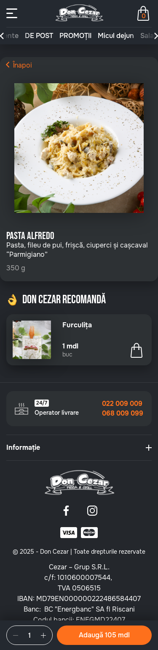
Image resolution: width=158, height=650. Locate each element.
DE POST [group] (39, 36)
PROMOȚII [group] (75, 36)
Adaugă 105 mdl (104, 635)
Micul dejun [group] (116, 36)
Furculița (77, 325)
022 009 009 (122, 404)
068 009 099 (122, 413)
